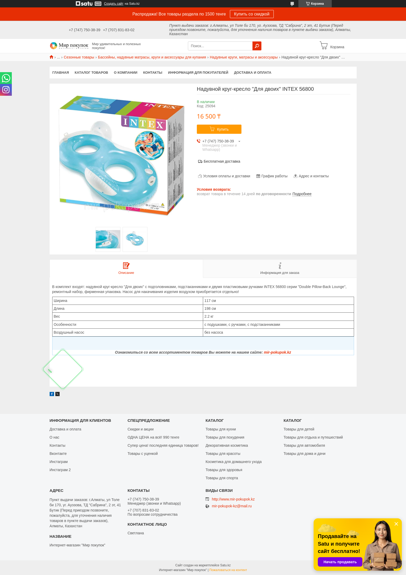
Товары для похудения (224, 437)
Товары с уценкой (143, 453)
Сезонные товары (79, 57)
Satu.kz (225, 565)
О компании (125, 72)
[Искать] (256, 45)
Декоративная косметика (226, 445)
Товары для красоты (222, 453)
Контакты (152, 72)
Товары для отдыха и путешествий (313, 437)
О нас (54, 437)
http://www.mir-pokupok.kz (233, 499)
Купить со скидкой (252, 14)
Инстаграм (59, 462)
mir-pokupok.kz (277, 352)
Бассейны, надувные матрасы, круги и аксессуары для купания (152, 57)
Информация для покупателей (198, 72)
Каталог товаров (91, 72)
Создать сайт (114, 4)
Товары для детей (298, 429)
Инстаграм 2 (60, 470)
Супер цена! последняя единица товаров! (163, 445)
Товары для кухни (220, 429)
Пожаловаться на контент (228, 570)
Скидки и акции (141, 429)
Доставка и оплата (252, 72)
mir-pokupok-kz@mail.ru (232, 506)
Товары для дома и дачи (304, 453)
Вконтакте (58, 453)
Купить (223, 129)
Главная (60, 72)
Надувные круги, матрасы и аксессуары (244, 57)
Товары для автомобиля (304, 445)
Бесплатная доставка (222, 161)
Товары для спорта (221, 478)
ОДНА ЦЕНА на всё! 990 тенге (153, 437)
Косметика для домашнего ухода (233, 462)
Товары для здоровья (223, 470)
